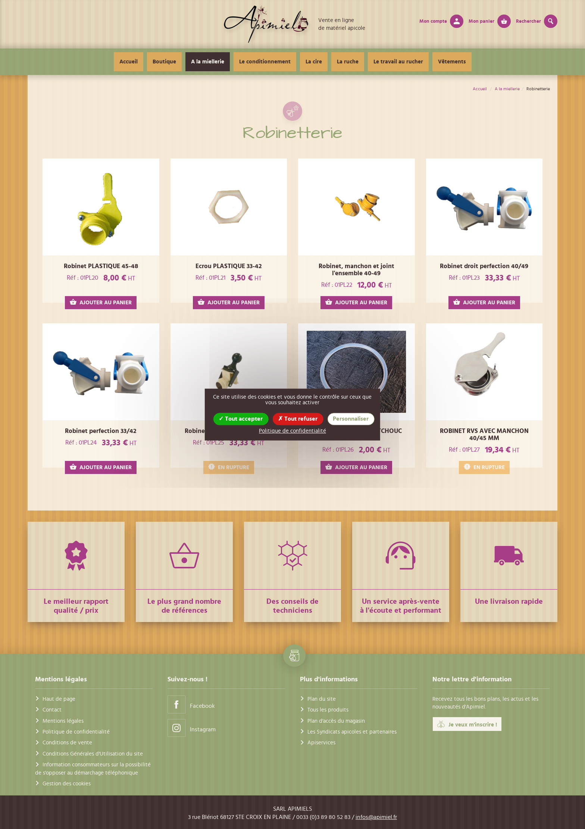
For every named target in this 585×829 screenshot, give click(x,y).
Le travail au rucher (398, 62)
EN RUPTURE (228, 467)
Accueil (128, 62)
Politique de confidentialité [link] (292, 431)
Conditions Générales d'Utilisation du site (93, 754)
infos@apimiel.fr (376, 817)
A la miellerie (207, 62)
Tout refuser (297, 419)
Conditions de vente (67, 742)
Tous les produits (327, 710)
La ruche (348, 62)
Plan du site (321, 699)
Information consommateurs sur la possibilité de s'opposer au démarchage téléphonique (93, 768)
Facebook (191, 704)
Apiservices (321, 742)
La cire (314, 62)
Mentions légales (63, 721)
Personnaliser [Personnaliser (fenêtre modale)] (351, 419)
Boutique (164, 62)
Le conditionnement (265, 62)
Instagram (192, 728)
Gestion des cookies (67, 783)
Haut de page (59, 699)
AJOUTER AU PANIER (101, 302)
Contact (52, 710)
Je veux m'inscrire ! (467, 724)
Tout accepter (241, 419)
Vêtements (452, 62)
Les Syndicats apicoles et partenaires (352, 732)
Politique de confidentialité (76, 732)
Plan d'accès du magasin (336, 721)
